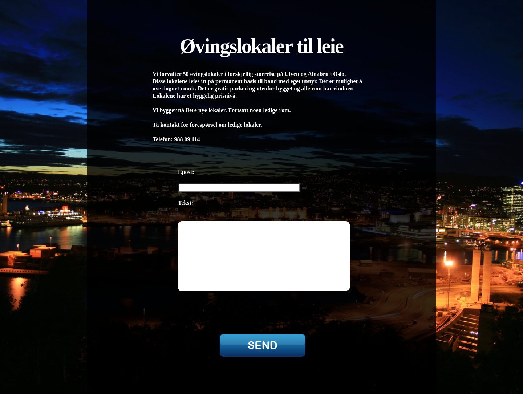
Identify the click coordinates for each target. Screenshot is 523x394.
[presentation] (229, 309)
